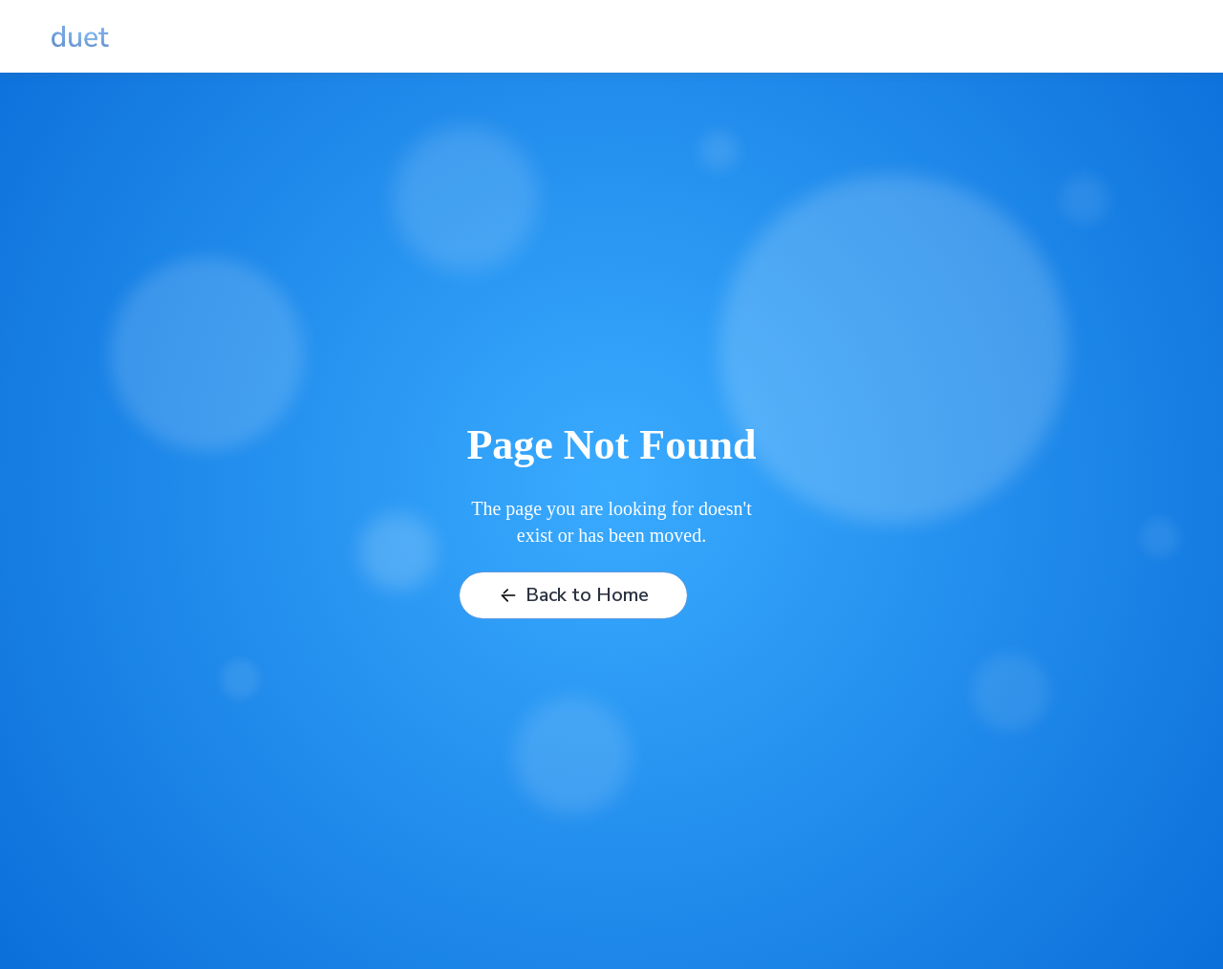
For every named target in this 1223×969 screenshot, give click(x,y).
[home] (80, 36)
